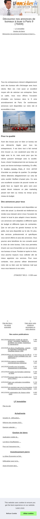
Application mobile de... (11, 437)
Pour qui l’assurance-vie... (11, 446)
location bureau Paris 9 (14, 169)
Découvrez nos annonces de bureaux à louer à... (19, 34)
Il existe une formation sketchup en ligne (19, 372)
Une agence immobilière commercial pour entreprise (17, 362)
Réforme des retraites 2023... (13, 422)
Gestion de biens (19, 31)
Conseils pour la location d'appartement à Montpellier (17, 367)
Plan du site (7, 406)
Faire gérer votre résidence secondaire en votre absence (30, 326)
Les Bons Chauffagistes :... (12, 442)
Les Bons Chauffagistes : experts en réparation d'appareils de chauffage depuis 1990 (19, 349)
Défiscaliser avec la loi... (11, 461)
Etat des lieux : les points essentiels (8, 325)
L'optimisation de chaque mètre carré (19, 393)
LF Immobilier (19, 29)
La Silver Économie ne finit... (12, 456)
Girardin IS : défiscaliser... (11, 418)
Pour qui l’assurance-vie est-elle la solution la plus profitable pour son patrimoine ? (19, 356)
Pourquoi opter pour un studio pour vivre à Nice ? (20, 377)
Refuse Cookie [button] (11, 513)
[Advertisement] (20, 56)
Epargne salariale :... (10, 427)
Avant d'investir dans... (10, 466)
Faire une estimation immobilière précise (19, 383)
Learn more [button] (20, 508)
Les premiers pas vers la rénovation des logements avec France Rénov (20, 388)
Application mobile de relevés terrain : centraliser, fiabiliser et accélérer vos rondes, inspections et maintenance (19, 342)
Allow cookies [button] (28, 513)
